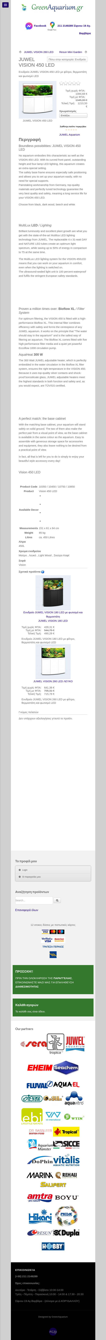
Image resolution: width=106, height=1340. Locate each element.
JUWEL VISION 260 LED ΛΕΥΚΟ (53, 663)
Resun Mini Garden (70, 52)
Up (54, 1331)
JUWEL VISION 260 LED (39, 52)
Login (24, 870)
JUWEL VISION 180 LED (53, 598)
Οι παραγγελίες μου (31, 877)
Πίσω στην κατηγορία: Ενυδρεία (67, 59)
